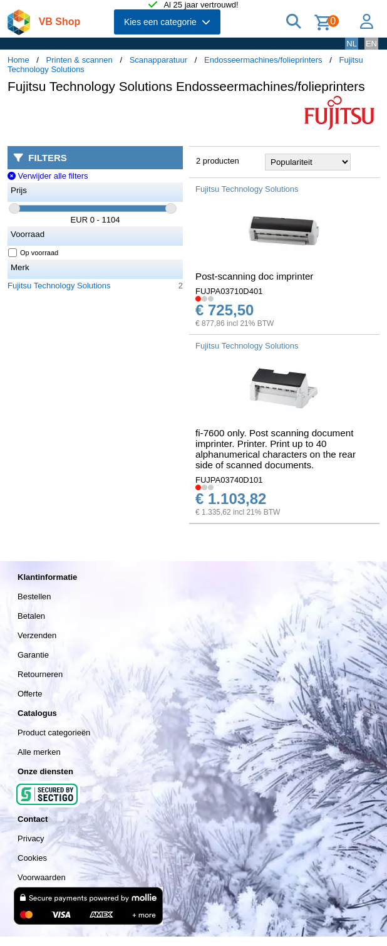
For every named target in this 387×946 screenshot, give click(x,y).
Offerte (30, 693)
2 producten (217, 161)
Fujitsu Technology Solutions (59, 285)
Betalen (31, 616)
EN (371, 43)
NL (351, 43)
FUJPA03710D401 (228, 291)
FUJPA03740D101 (228, 480)
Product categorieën (54, 732)
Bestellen (34, 596)
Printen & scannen (79, 60)
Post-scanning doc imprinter (254, 276)
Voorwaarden (42, 877)
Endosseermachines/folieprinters (263, 60)
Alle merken (39, 752)
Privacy (31, 838)
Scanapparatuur (159, 60)
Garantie (33, 655)
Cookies (32, 858)
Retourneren (40, 674)
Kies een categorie (167, 22)
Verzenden (37, 635)
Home (18, 60)
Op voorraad (33, 252)
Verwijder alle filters (48, 176)
